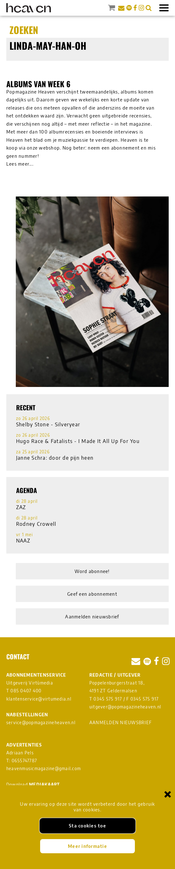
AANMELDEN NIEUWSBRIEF (120, 722)
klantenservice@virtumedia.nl (38, 698)
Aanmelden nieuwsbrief (92, 616)
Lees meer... (19, 164)
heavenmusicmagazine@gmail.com (43, 768)
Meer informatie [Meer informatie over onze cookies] (87, 846)
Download (33, 784)
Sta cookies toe (87, 825)
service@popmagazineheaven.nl (40, 722)
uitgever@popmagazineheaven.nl (125, 706)
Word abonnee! (92, 571)
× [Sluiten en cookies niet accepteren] (168, 794)
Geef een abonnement (92, 594)
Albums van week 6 (38, 83)
